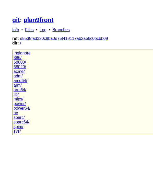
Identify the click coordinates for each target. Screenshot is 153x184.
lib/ (16, 94)
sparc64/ (21, 122)
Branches (61, 30)
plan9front (38, 19)
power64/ (22, 108)
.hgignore (22, 53)
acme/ (19, 71)
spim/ (18, 126)
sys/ (17, 131)
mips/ (18, 99)
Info (15, 30)
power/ (20, 103)
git (16, 19)
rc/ (16, 113)
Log (43, 30)
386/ (17, 57)
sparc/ (19, 117)
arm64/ (20, 90)
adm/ (18, 76)
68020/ (20, 67)
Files (29, 30)
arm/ (18, 85)
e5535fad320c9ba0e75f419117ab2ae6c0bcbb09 (64, 38)
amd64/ (20, 80)
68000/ (20, 62)
